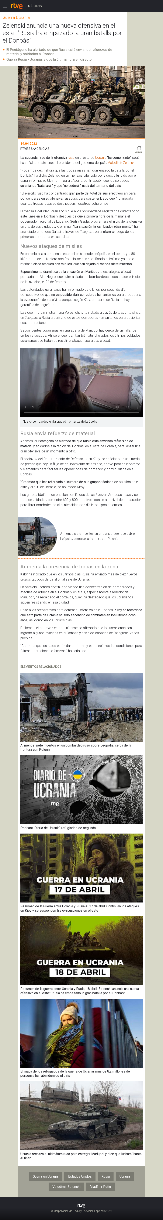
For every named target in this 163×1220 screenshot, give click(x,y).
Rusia (105, 1176)
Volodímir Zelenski (66, 1187)
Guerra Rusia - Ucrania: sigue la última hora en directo (49, 59)
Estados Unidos (80, 1176)
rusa (71, 158)
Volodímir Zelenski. (122, 163)
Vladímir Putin (100, 1187)
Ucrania (100, 158)
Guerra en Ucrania (45, 1176)
